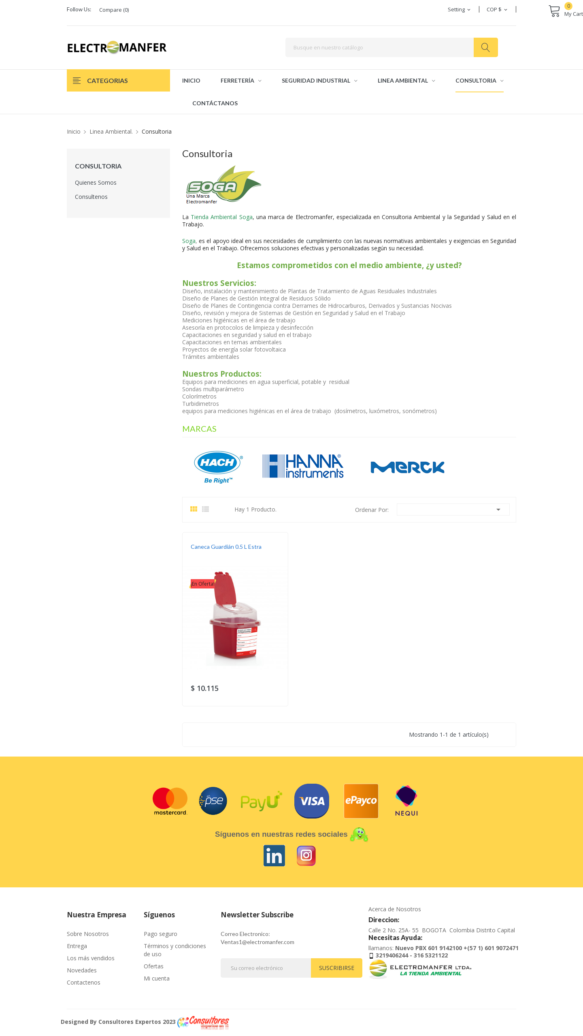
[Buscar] (391, 47)
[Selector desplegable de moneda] (498, 9)
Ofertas (154, 966)
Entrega (77, 946)
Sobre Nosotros (88, 934)
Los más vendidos (91, 958)
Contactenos (83, 982)
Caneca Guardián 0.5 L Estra (226, 546)
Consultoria (98, 166)
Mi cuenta (157, 978)
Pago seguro (160, 934)
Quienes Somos (96, 182)
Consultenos (91, 196)
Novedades (82, 970)
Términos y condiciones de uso (175, 950)
